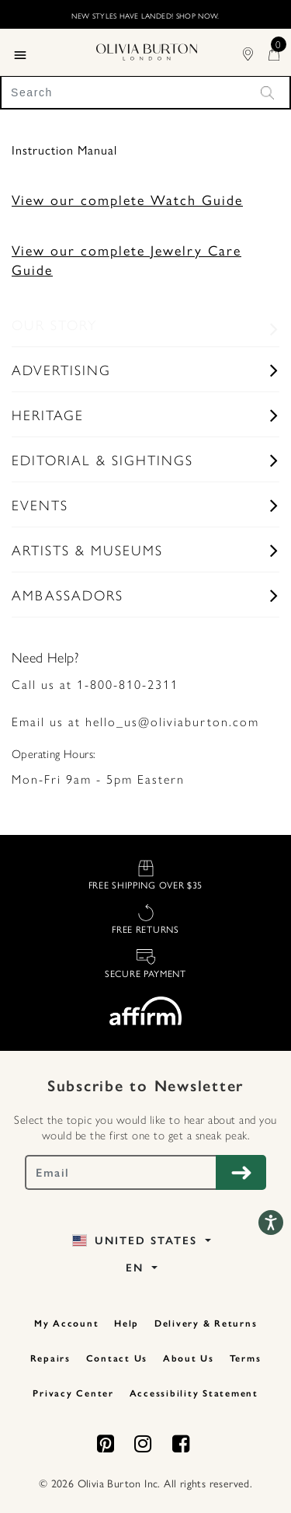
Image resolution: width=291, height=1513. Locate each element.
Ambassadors (67, 594)
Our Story (54, 324)
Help (126, 1323)
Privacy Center (73, 1393)
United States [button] (137, 1240)
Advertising (61, 369)
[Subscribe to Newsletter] (241, 1172)
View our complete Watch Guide (127, 199)
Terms (246, 1358)
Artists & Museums (87, 549)
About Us (188, 1358)
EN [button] (137, 1268)
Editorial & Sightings (102, 459)
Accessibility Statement (194, 1393)
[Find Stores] (255, 51)
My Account (66, 1323)
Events (40, 504)
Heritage (48, 414)
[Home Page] (146, 49)
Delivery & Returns (206, 1323)
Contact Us (117, 1358)
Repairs (50, 1358)
